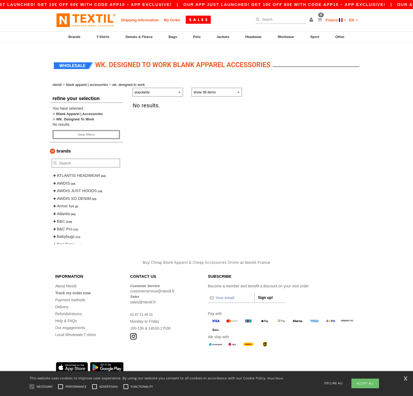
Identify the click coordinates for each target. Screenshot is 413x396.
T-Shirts (102, 37)
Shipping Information (140, 20)
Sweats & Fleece (139, 37)
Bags (172, 37)
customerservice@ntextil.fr (152, 283)
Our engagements (70, 320)
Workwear (286, 37)
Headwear (253, 37)
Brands (75, 37)
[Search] (279, 20)
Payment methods (70, 292)
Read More (275, 378)
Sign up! (265, 289)
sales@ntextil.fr (143, 294)
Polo (197, 37)
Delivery (62, 299)
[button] (312, 20)
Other (340, 37)
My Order (172, 20)
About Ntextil (65, 278)
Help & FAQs (66, 313)
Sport (314, 37)
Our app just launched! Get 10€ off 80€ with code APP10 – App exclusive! (291, 4)
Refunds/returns (68, 306)
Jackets (222, 37)
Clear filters (86, 127)
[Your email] (231, 290)
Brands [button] (64, 143)
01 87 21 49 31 (142, 306)
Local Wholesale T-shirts (75, 327)
